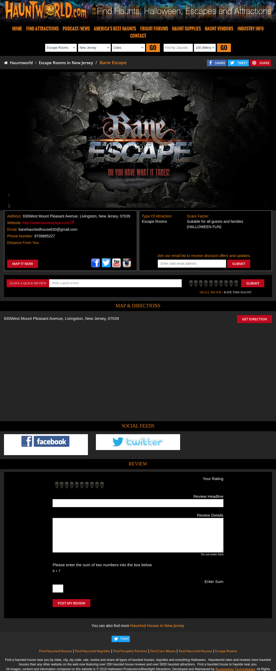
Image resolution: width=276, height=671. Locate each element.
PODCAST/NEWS (76, 28)
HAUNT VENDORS (219, 28)
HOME (17, 28)
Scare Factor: (198, 216)
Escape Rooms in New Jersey (66, 62)
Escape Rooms (226, 651)
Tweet (124, 638)
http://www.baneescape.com (48, 223)
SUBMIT (238, 263)
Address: (14, 216)
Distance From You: (23, 243)
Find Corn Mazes (163, 651)
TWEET (242, 63)
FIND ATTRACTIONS (42, 28)
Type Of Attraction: (157, 216)
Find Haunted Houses (55, 651)
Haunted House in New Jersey (157, 625)
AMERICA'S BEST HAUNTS (115, 28)
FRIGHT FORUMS (154, 28)
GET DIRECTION (254, 319)
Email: (12, 229)
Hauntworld (18, 62)
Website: (14, 223)
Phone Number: (20, 236)
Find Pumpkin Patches (130, 651)
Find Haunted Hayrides (92, 651)
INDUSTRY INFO (250, 28)
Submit (252, 283)
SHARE (220, 63)
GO (153, 47)
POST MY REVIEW (71, 603)
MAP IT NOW (22, 263)
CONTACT (138, 36)
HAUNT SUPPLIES (186, 28)
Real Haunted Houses (195, 651)
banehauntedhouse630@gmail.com (48, 229)
